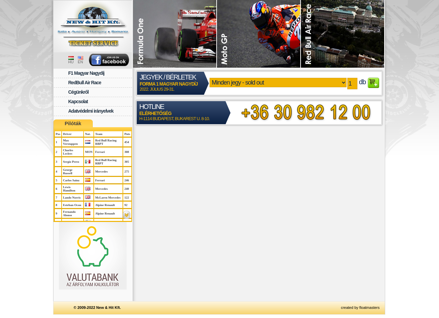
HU (71, 60)
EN (80, 60)
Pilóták (73, 123)
